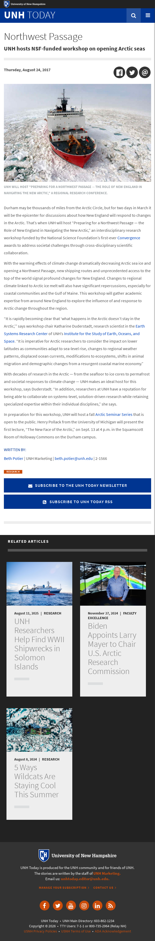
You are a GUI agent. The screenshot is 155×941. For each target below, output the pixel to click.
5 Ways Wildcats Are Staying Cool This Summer (36, 781)
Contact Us (103, 887)
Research (13, 471)
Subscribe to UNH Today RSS (78, 501)
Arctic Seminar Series (113, 414)
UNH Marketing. (107, 873)
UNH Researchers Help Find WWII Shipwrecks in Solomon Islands (39, 644)
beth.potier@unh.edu (74, 458)
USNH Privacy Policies (40, 931)
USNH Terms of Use (76, 931)
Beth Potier (13, 458)
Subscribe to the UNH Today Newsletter (77, 485)
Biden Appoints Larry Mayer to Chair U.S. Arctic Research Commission (112, 648)
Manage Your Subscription (63, 887)
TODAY (29, 14)
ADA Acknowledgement (113, 931)
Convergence (128, 237)
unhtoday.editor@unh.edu (84, 878)
